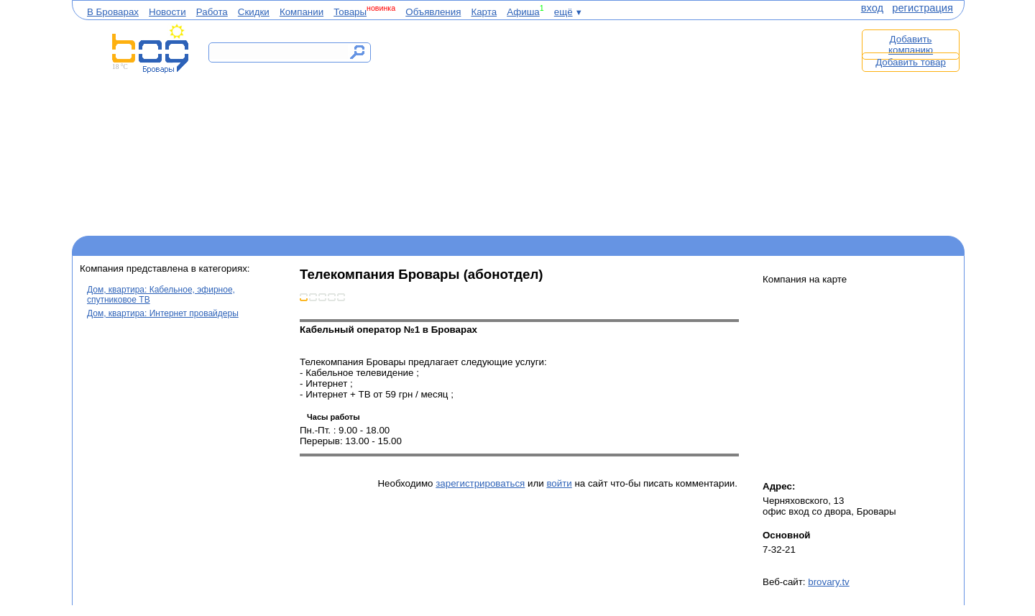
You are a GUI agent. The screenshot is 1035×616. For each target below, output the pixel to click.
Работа (212, 11)
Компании (301, 11)
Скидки (254, 11)
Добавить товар (910, 62)
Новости (167, 11)
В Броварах (113, 11)
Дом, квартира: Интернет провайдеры (163, 313)
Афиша (523, 11)
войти (558, 483)
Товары (350, 11)
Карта (484, 11)
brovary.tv (829, 581)
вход (872, 8)
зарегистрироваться (480, 483)
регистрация (922, 8)
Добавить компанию (910, 44)
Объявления (433, 11)
